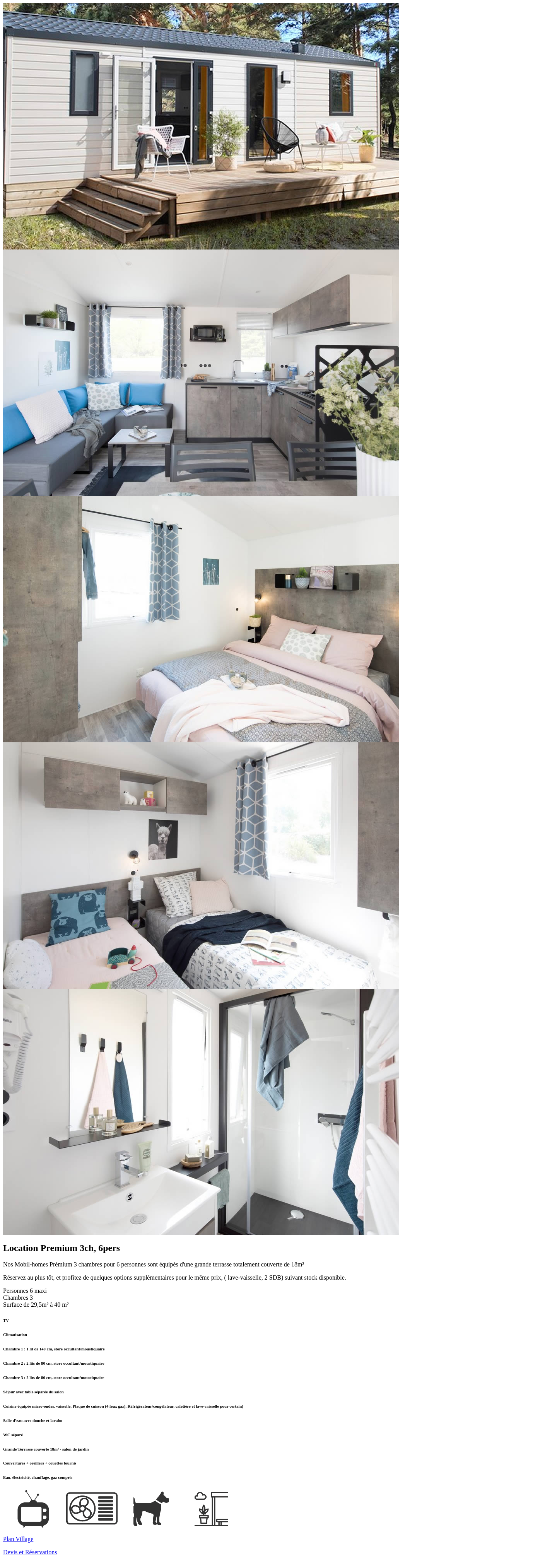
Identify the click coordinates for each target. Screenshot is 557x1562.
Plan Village (18, 1539)
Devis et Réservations (30, 1552)
